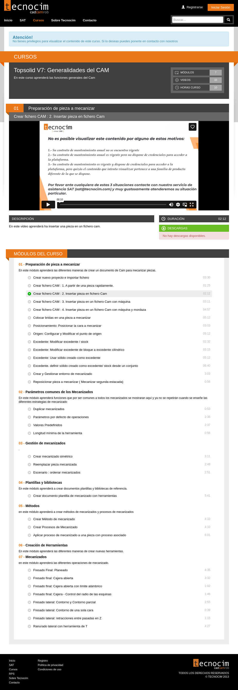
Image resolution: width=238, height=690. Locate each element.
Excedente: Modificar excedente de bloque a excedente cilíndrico (121, 350)
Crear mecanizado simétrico (121, 456)
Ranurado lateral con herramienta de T (121, 626)
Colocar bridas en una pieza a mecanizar (121, 317)
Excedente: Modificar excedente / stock (121, 342)
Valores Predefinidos (121, 425)
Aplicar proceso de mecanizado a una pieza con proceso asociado (121, 535)
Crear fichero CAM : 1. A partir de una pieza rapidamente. (121, 285)
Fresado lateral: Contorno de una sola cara (121, 610)
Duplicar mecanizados (121, 409)
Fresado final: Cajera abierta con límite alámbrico (121, 586)
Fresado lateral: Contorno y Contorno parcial (121, 602)
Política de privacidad (50, 665)
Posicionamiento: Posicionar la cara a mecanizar (121, 326)
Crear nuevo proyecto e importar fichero (121, 277)
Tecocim (26, 6)
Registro (43, 660)
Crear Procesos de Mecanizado (121, 527)
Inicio (8, 20)
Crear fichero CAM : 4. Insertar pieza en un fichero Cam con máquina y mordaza (121, 309)
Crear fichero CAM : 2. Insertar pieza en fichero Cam (121, 293)
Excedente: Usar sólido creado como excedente (121, 358)
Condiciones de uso (49, 669)
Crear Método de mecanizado (121, 519)
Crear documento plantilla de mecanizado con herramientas (121, 496)
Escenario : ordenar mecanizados (121, 472)
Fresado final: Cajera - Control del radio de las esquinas (121, 594)
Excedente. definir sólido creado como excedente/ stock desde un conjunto (121, 366)
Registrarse (195, 7)
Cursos (38, 20)
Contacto (89, 20)
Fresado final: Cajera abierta (121, 578)
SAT (23, 20)
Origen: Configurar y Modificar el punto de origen (121, 334)
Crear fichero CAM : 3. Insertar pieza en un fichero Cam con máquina (121, 301)
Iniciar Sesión (220, 7)
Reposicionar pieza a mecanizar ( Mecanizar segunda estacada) (121, 382)
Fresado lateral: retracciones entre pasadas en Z (121, 618)
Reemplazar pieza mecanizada (121, 464)
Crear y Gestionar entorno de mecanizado (121, 374)
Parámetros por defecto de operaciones (121, 417)
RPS (12, 673)
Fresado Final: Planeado (121, 570)
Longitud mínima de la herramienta (121, 433)
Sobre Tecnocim (63, 20)
